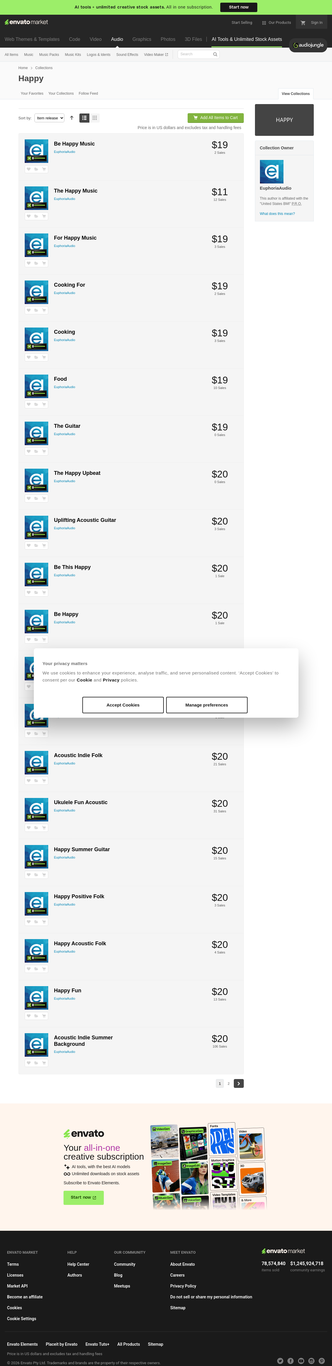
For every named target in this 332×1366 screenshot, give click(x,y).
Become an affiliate (25, 1297)
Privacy (111, 679)
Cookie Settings (21, 1318)
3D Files (193, 39)
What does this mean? (277, 214)
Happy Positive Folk (79, 896)
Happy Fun (67, 990)
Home (23, 68)
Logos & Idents (98, 55)
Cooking (64, 332)
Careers (177, 1275)
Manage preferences (207, 704)
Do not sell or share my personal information (211, 1297)
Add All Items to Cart (215, 117)
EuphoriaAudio (64, 151)
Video (96, 39)
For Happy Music (75, 238)
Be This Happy (72, 567)
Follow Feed (88, 93)
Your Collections (61, 93)
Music (28, 55)
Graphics (142, 39)
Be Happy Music (74, 144)
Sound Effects (127, 55)
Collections (44, 68)
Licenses (15, 1275)
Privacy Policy (183, 1286)
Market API (17, 1286)
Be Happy (66, 614)
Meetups (122, 1286)
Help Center (78, 1264)
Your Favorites (32, 93)
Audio (117, 39)
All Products (128, 1344)
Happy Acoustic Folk (80, 943)
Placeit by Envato (62, 1344)
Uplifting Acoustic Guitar (85, 520)
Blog (118, 1275)
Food (60, 379)
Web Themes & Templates (32, 39)
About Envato (182, 1264)
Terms (13, 1264)
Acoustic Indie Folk (78, 755)
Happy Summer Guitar (82, 849)
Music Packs (49, 55)
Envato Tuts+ (97, 1344)
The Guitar (67, 426)
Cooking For (69, 285)
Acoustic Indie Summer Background (83, 1041)
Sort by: (25, 118)
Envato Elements (22, 1344)
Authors (74, 1275)
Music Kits (73, 55)
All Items (11, 55)
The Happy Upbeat (77, 473)
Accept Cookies (123, 704)
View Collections (296, 94)
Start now (238, 7)
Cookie (84, 679)
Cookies (14, 1307)
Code (74, 39)
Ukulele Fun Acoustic (81, 802)
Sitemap (178, 1307)
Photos (168, 39)
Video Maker (154, 55)
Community (124, 1264)
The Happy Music (76, 191)
